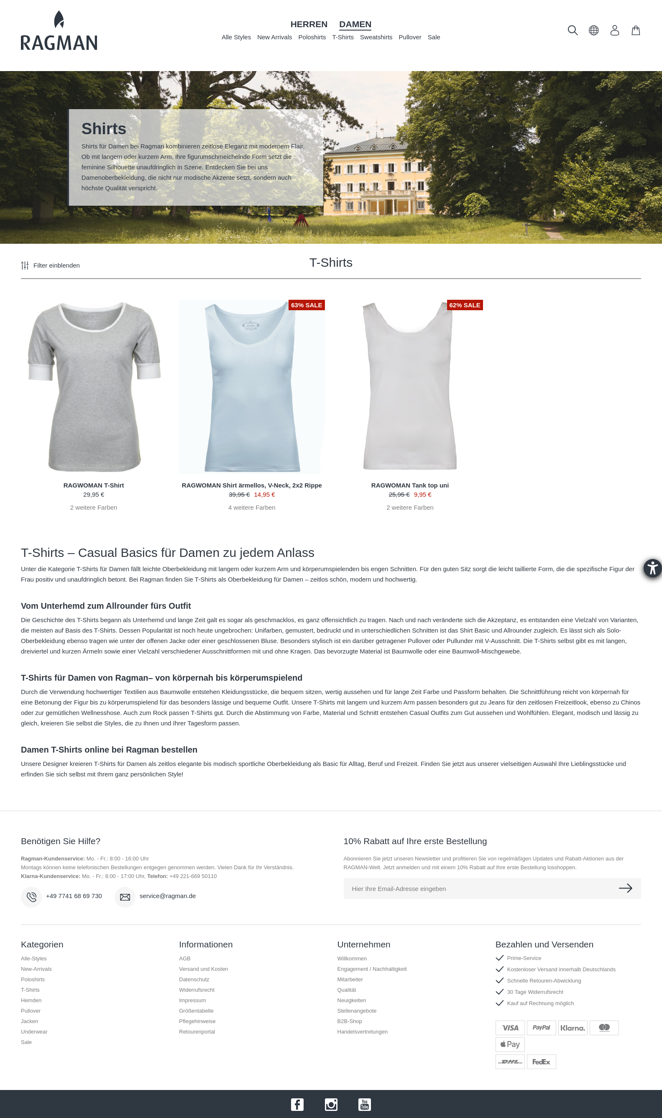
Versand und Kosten (203, 969)
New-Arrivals (36, 969)
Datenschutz (194, 979)
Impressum (192, 1000)
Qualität (346, 990)
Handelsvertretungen (362, 1032)
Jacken (29, 1021)
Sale (434, 37)
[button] (594, 33)
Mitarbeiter (350, 979)
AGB (184, 958)
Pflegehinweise (197, 1021)
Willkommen (352, 958)
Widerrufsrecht (197, 990)
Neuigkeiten (351, 1000)
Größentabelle (196, 1011)
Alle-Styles (33, 958)
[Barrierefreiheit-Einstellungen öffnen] (653, 568)
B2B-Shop (349, 1021)
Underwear (34, 1032)
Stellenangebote (357, 1011)
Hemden (31, 1000)
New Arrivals (274, 37)
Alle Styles (236, 37)
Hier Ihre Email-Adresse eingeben (399, 888)
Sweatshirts (376, 37)
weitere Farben (94, 507)
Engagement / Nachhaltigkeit (372, 969)
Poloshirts (312, 37)
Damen (355, 24)
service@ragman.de (168, 895)
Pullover (410, 37)
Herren (309, 24)
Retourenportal (197, 1032)
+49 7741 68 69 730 (74, 895)
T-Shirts (343, 37)
